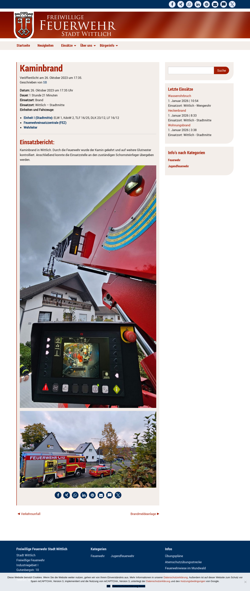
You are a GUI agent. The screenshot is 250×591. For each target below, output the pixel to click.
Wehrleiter (30, 127)
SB (45, 82)
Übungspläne (174, 556)
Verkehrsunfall (30, 514)
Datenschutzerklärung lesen (128, 586)
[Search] (191, 70)
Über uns (86, 45)
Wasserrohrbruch (179, 96)
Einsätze (67, 45)
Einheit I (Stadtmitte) (38, 118)
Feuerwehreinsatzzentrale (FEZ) (45, 123)
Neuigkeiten (46, 45)
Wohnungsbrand (179, 125)
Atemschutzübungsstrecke (183, 562)
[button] (172, 4)
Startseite (23, 45)
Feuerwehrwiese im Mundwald (185, 568)
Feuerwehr (174, 160)
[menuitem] (24, 45)
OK (109, 586)
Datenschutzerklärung (175, 577)
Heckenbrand (177, 110)
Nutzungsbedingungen (193, 581)
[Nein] (245, 582)
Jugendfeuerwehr (178, 166)
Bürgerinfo (107, 45)
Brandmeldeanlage (143, 514)
